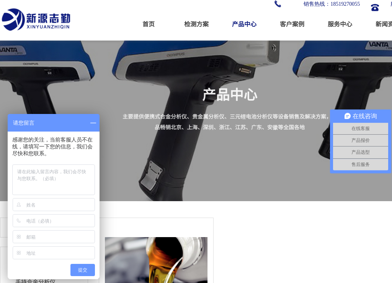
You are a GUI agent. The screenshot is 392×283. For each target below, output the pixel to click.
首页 (148, 23)
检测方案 (196, 23)
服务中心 (340, 23)
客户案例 (292, 23)
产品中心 (244, 23)
